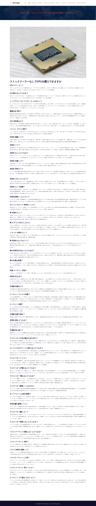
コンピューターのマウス (55, 2)
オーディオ (43, 2)
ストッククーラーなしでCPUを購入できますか (53, 12)
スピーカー (67, 2)
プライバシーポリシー (82, 2)
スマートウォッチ (73, 2)
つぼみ (38, 2)
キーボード (47, 2)
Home (22, 12)
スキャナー (62, 2)
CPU (36, 2)
